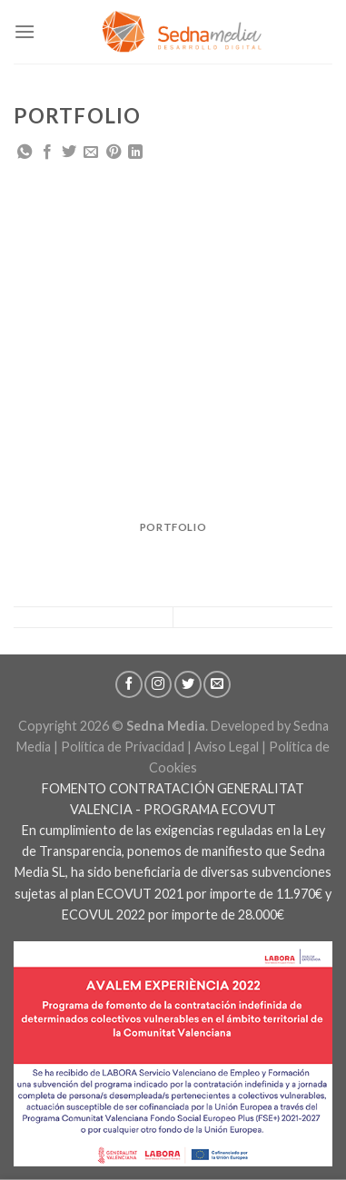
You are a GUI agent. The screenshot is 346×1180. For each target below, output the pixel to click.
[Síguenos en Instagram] (158, 684)
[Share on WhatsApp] (24, 152)
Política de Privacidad (122, 746)
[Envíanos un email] (217, 684)
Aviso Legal (226, 746)
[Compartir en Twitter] (69, 152)
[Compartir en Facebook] (47, 152)
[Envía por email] (91, 152)
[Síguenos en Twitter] (188, 684)
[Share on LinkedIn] (135, 152)
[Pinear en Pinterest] (113, 152)
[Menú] (24, 31)
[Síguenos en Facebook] (129, 684)
